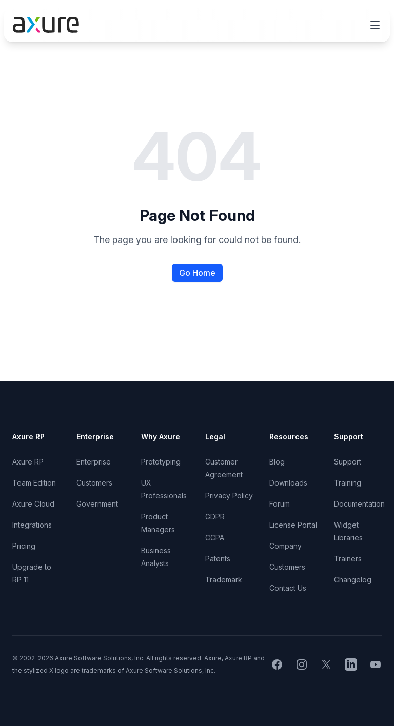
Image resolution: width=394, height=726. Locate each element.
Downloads (288, 482)
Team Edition (34, 482)
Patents (217, 558)
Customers (94, 482)
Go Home (197, 273)
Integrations (32, 524)
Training (347, 482)
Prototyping (161, 461)
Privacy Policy (229, 495)
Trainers (348, 558)
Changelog (352, 579)
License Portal (293, 524)
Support (347, 461)
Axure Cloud (33, 503)
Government (97, 503)
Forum (279, 503)
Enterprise (93, 461)
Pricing (23, 545)
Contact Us (287, 587)
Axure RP (28, 461)
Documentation (359, 503)
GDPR (215, 516)
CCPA (214, 537)
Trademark (223, 579)
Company (285, 545)
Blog (277, 461)
